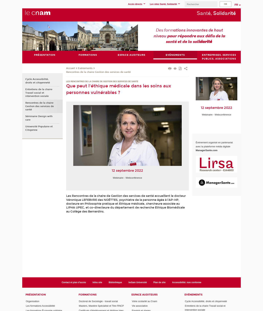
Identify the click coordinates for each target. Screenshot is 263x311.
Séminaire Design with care (38, 118)
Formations (88, 294)
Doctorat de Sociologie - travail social (98, 301)
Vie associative (139, 306)
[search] (201, 4)
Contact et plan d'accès (74, 282)
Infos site (97, 282)
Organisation (32, 301)
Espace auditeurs (144, 294)
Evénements (85, 68)
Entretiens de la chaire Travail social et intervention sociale (38, 92)
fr (236, 4)
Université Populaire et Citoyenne (39, 128)
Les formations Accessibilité (40, 306)
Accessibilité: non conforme (186, 282)
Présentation (36, 294)
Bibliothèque (115, 282)
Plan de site (159, 282)
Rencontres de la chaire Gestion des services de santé (98, 72)
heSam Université (137, 282)
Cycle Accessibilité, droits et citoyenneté (37, 81)
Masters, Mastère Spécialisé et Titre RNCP (101, 306)
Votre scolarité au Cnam (144, 301)
